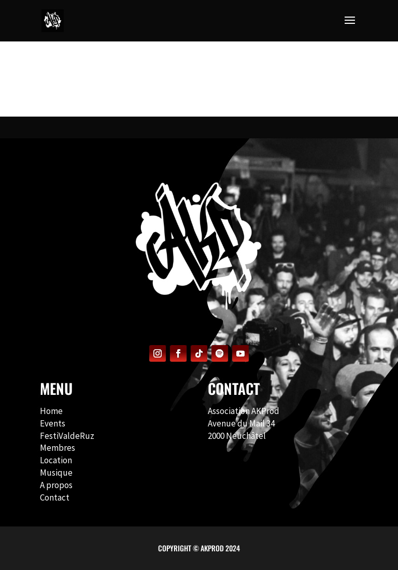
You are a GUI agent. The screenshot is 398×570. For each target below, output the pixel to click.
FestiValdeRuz (67, 435)
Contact (54, 497)
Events (52, 423)
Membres (57, 447)
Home (51, 411)
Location (56, 460)
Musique (56, 472)
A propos (56, 485)
